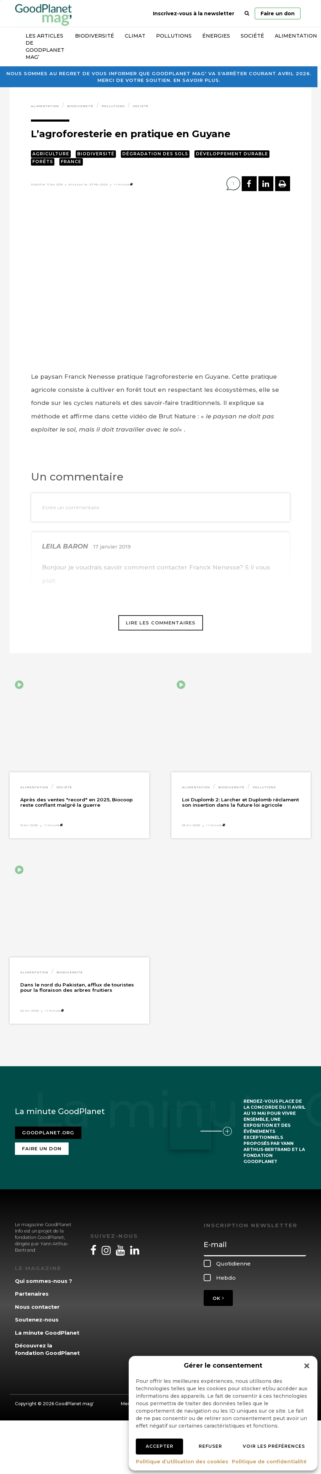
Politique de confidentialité (269, 1461)
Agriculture (50, 153)
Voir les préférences (274, 1446)
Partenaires (32, 1293)
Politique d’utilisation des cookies (182, 1461)
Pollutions (174, 36)
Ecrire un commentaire (71, 507)
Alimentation (45, 106)
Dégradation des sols (155, 153)
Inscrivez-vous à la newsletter (193, 13)
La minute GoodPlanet (47, 1332)
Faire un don (278, 13)
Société (252, 36)
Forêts (42, 161)
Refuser (210, 1446)
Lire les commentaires (161, 622)
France (71, 161)
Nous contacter (37, 1306)
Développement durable (232, 153)
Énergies (216, 36)
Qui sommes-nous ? (43, 1281)
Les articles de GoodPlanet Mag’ (45, 46)
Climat (135, 36)
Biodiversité (94, 36)
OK (218, 1298)
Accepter (159, 1446)
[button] (306, 1365)
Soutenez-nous (37, 1319)
